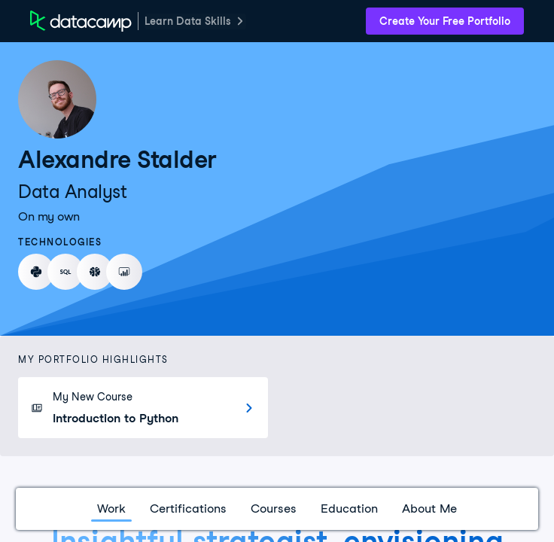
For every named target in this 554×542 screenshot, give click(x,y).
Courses (274, 508)
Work (111, 508)
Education (349, 508)
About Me (429, 508)
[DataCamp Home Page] (81, 21)
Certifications (188, 508)
